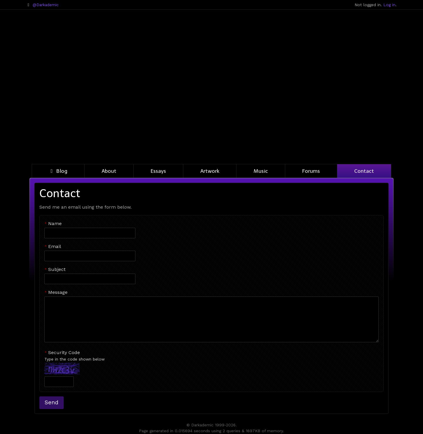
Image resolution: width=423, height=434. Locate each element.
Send (51, 402)
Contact (364, 171)
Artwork (209, 171)
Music (261, 171)
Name (55, 223)
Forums (311, 171)
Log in (389, 4)
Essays (158, 171)
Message (58, 292)
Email (54, 246)
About (109, 171)
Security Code (211, 356)
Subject (57, 269)
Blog (58, 171)
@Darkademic (46, 4)
